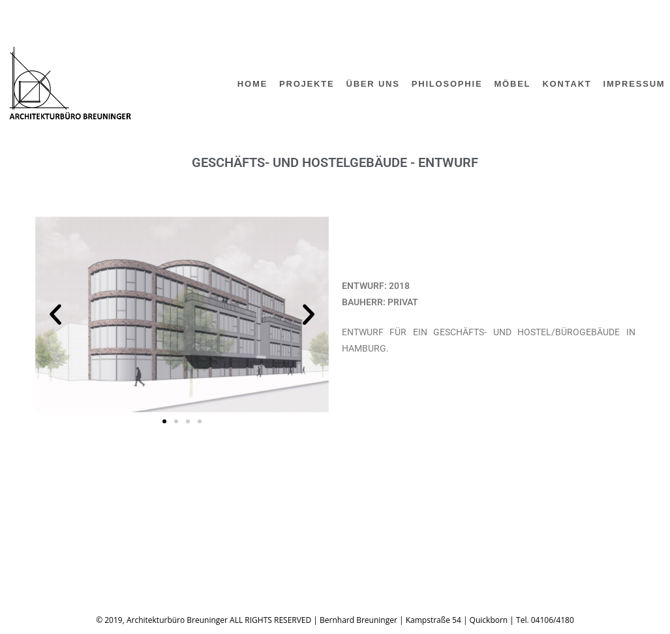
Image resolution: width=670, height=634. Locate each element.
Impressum (62, 550)
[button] (55, 314)
